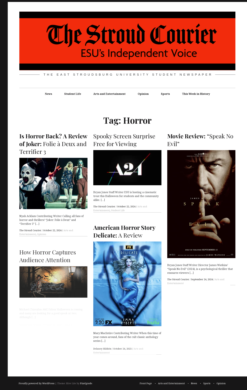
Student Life (72, 94)
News (48, 94)
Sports (165, 94)
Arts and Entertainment (109, 94)
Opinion (143, 94)
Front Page (146, 383)
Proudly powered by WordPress (36, 383)
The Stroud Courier (30, 230)
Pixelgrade (86, 383)
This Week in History (196, 94)
